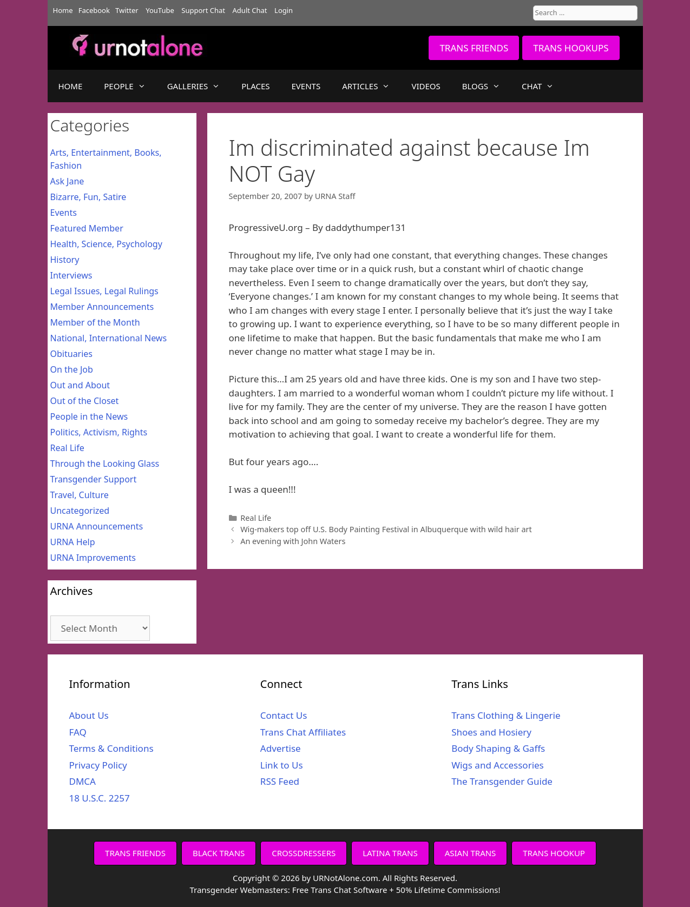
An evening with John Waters (292, 541)
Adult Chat (250, 10)
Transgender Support (93, 479)
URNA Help (72, 542)
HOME (70, 86)
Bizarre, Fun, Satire (88, 197)
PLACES (255, 86)
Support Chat (203, 10)
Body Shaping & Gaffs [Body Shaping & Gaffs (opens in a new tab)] (498, 748)
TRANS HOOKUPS (570, 48)
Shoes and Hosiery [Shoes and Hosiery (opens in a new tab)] (491, 732)
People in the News (89, 416)
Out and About (80, 385)
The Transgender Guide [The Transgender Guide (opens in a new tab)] (502, 781)
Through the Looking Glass (105, 463)
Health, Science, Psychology (106, 244)
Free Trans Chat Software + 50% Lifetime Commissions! (396, 889)
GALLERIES (199, 86)
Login (283, 10)
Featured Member (86, 228)
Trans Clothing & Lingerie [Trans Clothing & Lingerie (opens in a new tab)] (505, 715)
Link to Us (281, 765)
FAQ (78, 732)
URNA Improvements (93, 558)
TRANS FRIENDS (473, 48)
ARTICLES (371, 86)
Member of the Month (95, 322)
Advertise (280, 748)
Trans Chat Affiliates (303, 732)
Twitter (127, 10)
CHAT (543, 86)
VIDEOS (425, 86)
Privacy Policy (98, 765)
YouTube (160, 10)
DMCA (82, 781)
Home (63, 10)
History (65, 260)
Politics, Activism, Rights (99, 432)
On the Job (71, 369)
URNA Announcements (96, 526)
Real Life (255, 518)
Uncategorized (80, 511)
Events (63, 213)
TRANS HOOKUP (554, 853)
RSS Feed (279, 781)
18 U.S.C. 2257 (99, 798)
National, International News (108, 338)
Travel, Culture (79, 495)
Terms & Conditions (111, 748)
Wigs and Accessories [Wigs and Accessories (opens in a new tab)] (497, 765)
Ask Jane (67, 181)
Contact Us (283, 715)
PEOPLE (130, 86)
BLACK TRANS (219, 853)
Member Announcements (102, 307)
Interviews (71, 275)
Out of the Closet (84, 401)
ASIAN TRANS (470, 853)
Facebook (94, 10)
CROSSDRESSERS (304, 853)
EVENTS (306, 86)
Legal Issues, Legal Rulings (104, 291)
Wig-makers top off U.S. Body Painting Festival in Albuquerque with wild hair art (386, 529)
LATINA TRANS (390, 853)
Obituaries (71, 354)
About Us (89, 715)
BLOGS (486, 86)
